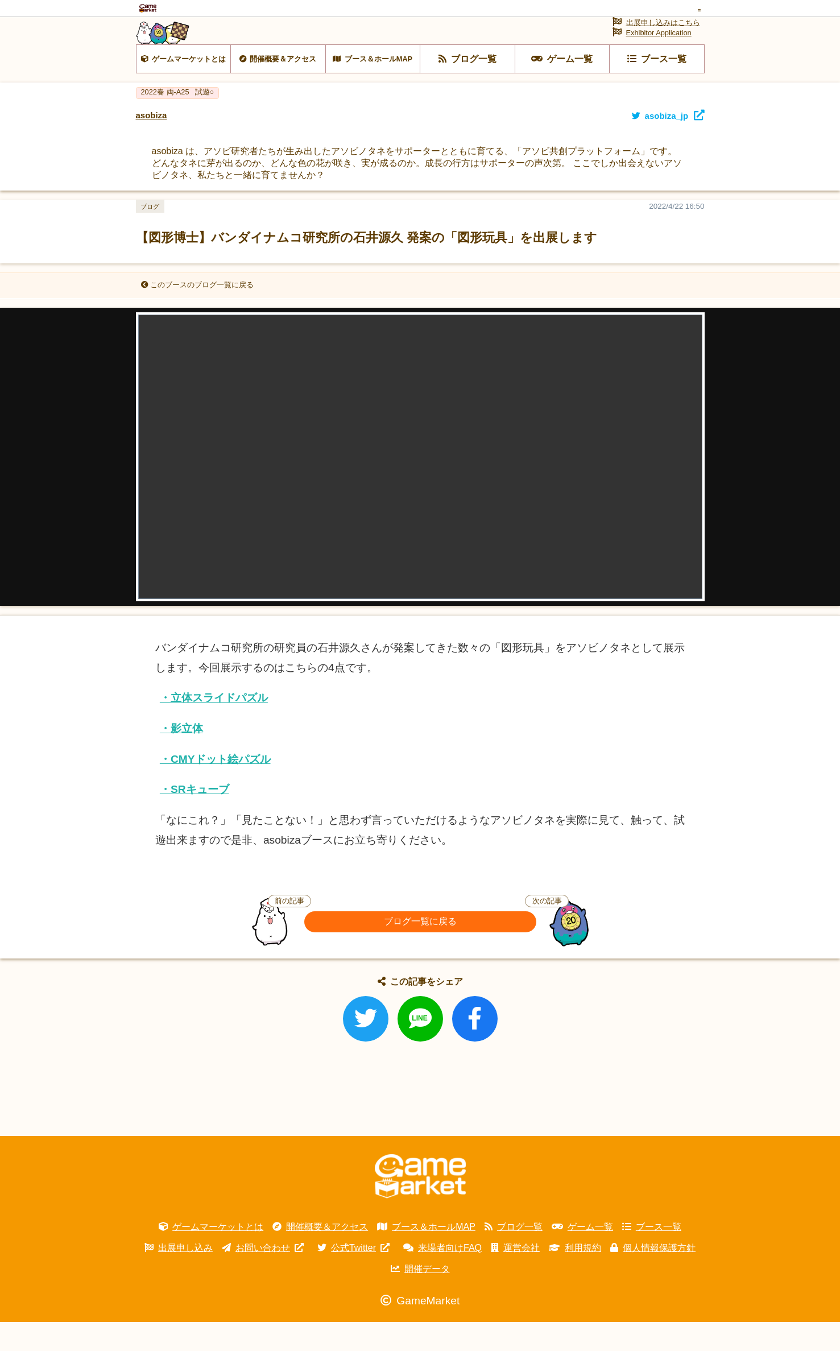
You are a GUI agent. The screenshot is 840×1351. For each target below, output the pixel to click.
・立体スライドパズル (214, 727)
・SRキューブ (194, 818)
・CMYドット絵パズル (215, 788)
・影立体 (181, 757)
